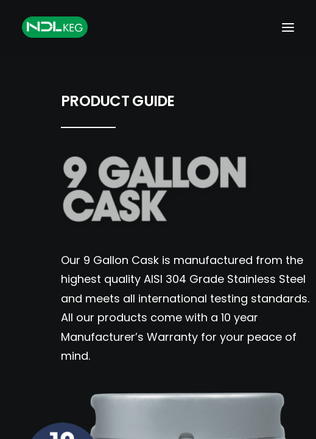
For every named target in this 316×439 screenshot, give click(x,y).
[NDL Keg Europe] (55, 27)
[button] (288, 27)
